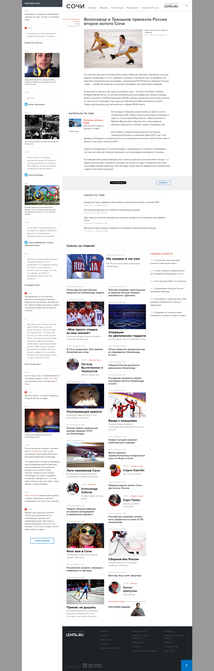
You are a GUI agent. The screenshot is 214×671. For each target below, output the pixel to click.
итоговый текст (36, 451)
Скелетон (136, 646)
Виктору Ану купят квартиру (124, 575)
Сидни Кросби (133, 470)
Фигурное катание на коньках (71, 20)
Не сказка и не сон (123, 258)
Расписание (117, 7)
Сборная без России (123, 559)
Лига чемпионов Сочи (83, 470)
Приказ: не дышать (81, 607)
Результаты (132, 7)
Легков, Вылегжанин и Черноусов (92, 367)
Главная (92, 7)
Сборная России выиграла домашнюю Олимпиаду (124, 367)
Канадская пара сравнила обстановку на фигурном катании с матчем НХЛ (121, 202)
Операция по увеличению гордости (127, 334)
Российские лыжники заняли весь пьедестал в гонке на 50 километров (125, 519)
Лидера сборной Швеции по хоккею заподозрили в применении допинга (81, 511)
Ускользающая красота (84, 412)
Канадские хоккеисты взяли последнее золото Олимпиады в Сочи (126, 381)
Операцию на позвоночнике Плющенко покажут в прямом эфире (168, 314)
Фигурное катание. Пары (93, 121)
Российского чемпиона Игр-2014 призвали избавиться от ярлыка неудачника (168, 302)
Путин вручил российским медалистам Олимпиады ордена (85, 291)
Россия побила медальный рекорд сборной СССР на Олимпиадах (82, 431)
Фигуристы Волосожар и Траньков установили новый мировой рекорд (120, 228)
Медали (104, 7)
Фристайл (168, 642)
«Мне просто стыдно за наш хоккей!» (82, 331)
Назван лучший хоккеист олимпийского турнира (122, 441)
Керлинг (104, 644)
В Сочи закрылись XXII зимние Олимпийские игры (85, 351)
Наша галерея (31, 495)
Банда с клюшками (122, 421)
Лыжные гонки (95, 360)
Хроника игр (32, 3)
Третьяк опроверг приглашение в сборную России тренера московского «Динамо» (126, 292)
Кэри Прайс (131, 500)
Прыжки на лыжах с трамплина (141, 637)
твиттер (49, 210)
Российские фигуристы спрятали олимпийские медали (112, 210)
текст (51, 378)
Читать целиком (42, 541)
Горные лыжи (106, 639)
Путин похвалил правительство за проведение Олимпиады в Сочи (126, 352)
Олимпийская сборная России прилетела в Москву (166, 290)
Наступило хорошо (119, 606)
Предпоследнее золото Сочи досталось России (125, 487)
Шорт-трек (169, 651)
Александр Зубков (89, 490)
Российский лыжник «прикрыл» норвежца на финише (85, 569)
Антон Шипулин (130, 589)
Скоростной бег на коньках (144, 651)
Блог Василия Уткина (116, 601)
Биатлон (134, 583)
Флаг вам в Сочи (79, 551)
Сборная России (150, 7)
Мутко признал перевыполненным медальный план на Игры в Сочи (126, 455)
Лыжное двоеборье (109, 648)
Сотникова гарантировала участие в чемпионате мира (165, 262)
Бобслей (92, 484)
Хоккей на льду (137, 466)
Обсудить (163, 183)
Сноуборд (168, 631)
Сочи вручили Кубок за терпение (170, 281)
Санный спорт (138, 642)
